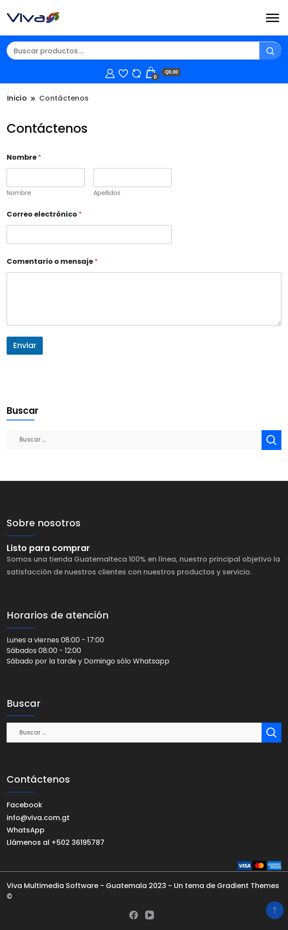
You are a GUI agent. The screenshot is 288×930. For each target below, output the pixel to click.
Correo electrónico (44, 214)
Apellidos (107, 193)
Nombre (19, 193)
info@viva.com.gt (38, 818)
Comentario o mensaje (52, 261)
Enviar (24, 345)
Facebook (24, 805)
